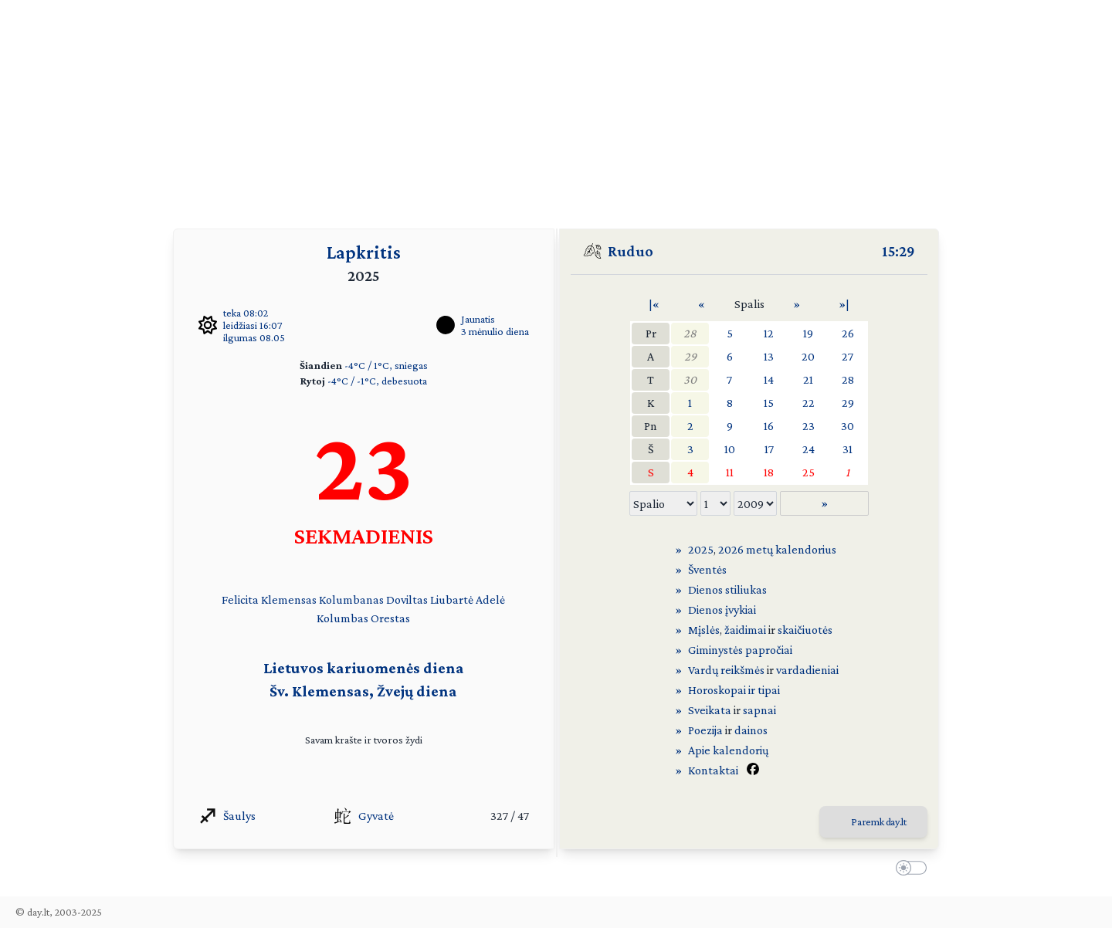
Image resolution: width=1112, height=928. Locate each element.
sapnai (759, 709)
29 (690, 356)
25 (808, 472)
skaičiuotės (805, 629)
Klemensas (289, 599)
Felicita (240, 599)
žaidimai (745, 629)
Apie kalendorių (728, 750)
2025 (701, 549)
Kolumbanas (351, 599)
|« (654, 303)
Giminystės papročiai (740, 649)
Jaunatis (478, 319)
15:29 (898, 250)
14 (769, 379)
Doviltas (407, 599)
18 (769, 472)
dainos (751, 730)
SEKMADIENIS (363, 535)
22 (808, 402)
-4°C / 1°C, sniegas (386, 365)
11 (730, 472)
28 (690, 333)
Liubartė (451, 599)
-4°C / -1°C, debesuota (377, 380)
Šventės (707, 569)
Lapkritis (364, 252)
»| (844, 303)
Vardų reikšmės (726, 669)
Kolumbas (342, 618)
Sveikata (709, 709)
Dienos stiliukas (727, 589)
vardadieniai (807, 669)
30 (690, 379)
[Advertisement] (556, 108)
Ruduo (630, 250)
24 (808, 449)
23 (808, 425)
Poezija (705, 730)
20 (808, 356)
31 (847, 449)
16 (769, 425)
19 (808, 333)
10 (729, 449)
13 (769, 356)
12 (769, 333)
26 (848, 333)
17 (769, 449)
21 (808, 379)
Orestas (390, 618)
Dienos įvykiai (722, 609)
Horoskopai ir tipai (734, 689)
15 (769, 402)
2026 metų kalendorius (777, 549)
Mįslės (704, 629)
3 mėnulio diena (495, 331)
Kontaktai (713, 770)
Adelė (490, 599)
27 (847, 356)
